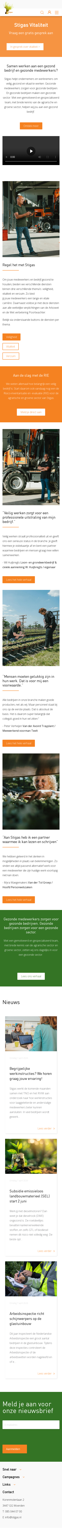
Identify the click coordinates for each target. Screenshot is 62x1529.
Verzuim (11, 356)
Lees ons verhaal (31, 976)
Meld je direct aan (31, 412)
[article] (31, 1074)
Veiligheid (11, 337)
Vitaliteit (10, 346)
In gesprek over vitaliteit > (25, 47)
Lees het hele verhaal (18, 580)
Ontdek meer (31, 126)
